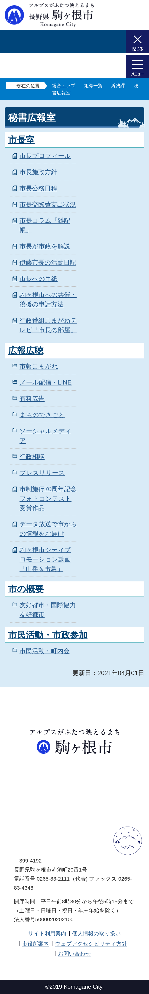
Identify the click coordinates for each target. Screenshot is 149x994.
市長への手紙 (38, 278)
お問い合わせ (74, 954)
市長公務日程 (38, 188)
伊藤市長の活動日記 (47, 262)
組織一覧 (93, 85)
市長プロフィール (45, 155)
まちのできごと (42, 414)
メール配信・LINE (45, 382)
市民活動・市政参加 (47, 635)
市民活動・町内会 (44, 650)
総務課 (118, 85)
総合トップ (63, 85)
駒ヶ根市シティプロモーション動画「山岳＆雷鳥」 (45, 559)
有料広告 (32, 398)
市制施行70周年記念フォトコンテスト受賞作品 (48, 498)
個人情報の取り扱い (96, 933)
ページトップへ (127, 840)
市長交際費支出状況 (47, 204)
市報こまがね (38, 366)
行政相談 (32, 456)
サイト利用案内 (47, 933)
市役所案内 (35, 944)
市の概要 (26, 589)
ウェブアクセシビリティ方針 (91, 944)
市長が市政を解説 (44, 246)
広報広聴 (25, 350)
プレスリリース (42, 472)
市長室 (21, 140)
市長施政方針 (38, 172)
